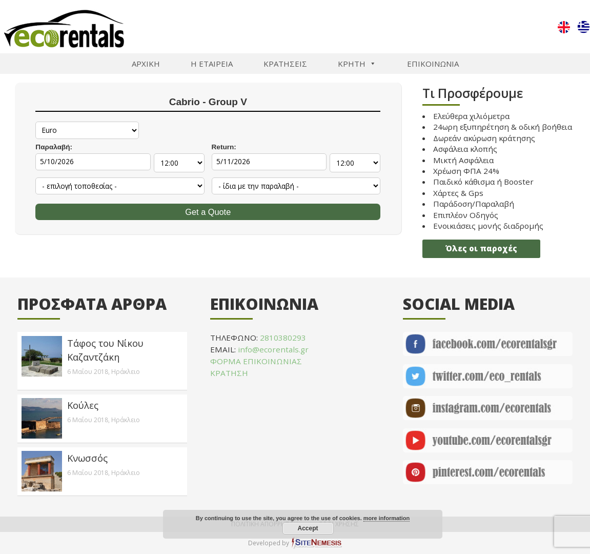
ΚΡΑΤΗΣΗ (229, 373)
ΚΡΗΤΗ (357, 63)
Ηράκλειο (125, 371)
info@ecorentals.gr (273, 349)
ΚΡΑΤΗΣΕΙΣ (285, 63)
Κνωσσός (87, 457)
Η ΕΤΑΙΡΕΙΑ (212, 63)
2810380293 (283, 337)
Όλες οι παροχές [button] (481, 248)
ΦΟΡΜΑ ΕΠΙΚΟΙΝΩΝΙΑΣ (256, 361)
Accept (307, 528)
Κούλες (82, 405)
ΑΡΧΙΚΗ (146, 63)
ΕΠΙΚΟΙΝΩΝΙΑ (433, 63)
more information (386, 518)
